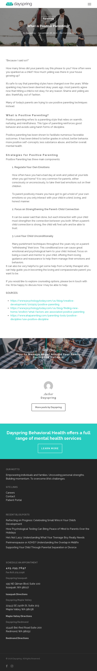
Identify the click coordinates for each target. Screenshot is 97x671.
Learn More (50, 448)
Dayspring (31, 33)
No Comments (67, 33)
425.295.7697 (16, 567)
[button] (89, 4)
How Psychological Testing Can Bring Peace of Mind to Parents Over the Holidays (47, 530)
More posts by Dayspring (48, 407)
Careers (10, 492)
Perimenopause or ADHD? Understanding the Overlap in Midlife (42, 542)
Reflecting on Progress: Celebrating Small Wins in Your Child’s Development (41, 522)
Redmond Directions (17, 638)
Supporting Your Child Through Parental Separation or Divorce (41, 547)
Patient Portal (14, 500)
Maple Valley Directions (19, 616)
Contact (10, 496)
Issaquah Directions (16, 594)
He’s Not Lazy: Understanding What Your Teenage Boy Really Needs (45, 537)
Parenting (48, 18)
